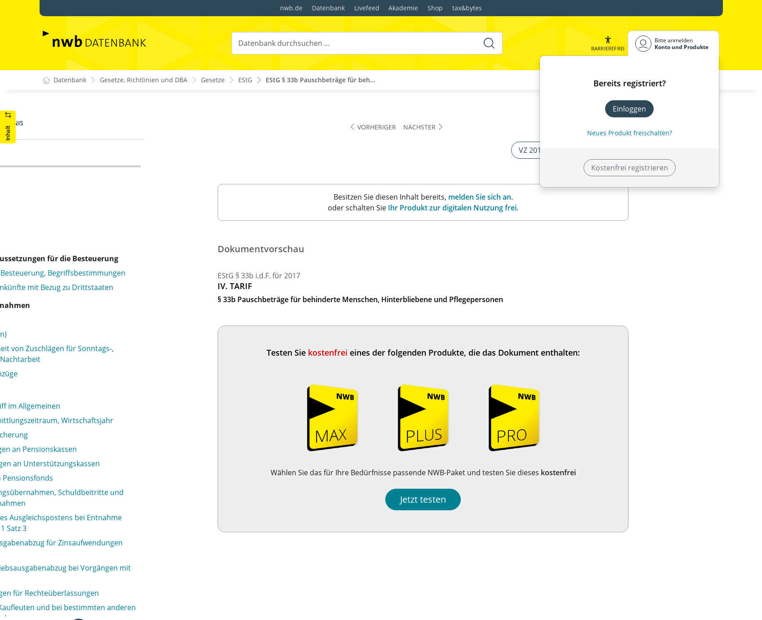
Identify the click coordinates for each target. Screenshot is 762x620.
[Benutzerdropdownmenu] (673, 43)
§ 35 (64, 522)
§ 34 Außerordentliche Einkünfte (104, 182)
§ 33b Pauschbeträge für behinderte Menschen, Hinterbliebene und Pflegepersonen (130, 162)
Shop (435, 8)
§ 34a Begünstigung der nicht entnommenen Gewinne (125, 202)
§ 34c (66, 292)
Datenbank (328, 8)
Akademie (403, 8)
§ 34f (66, 425)
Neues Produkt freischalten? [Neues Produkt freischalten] (629, 133)
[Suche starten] (489, 43)
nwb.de (291, 8)
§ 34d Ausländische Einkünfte (107, 306)
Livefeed (366, 8)
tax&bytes (467, 8)
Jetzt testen (514, 500)
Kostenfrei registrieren (629, 168)
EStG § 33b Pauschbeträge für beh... (320, 80)
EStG (245, 80)
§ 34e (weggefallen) (90, 349)
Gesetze (213, 80)
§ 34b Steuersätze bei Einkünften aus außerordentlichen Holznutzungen (112, 227)
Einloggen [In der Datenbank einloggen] (629, 109)
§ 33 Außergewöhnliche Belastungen (111, 118)
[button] (607, 43)
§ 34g (67, 479)
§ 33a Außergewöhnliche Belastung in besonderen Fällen (134, 137)
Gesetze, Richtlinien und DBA (143, 80)
